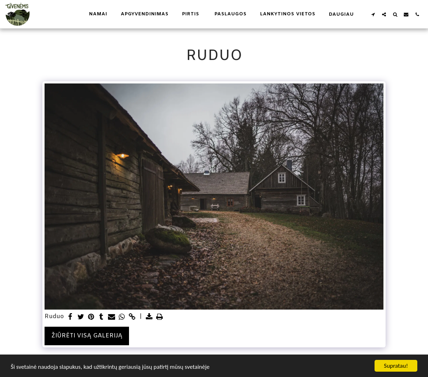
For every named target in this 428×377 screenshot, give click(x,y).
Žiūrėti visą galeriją (86, 336)
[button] (373, 14)
